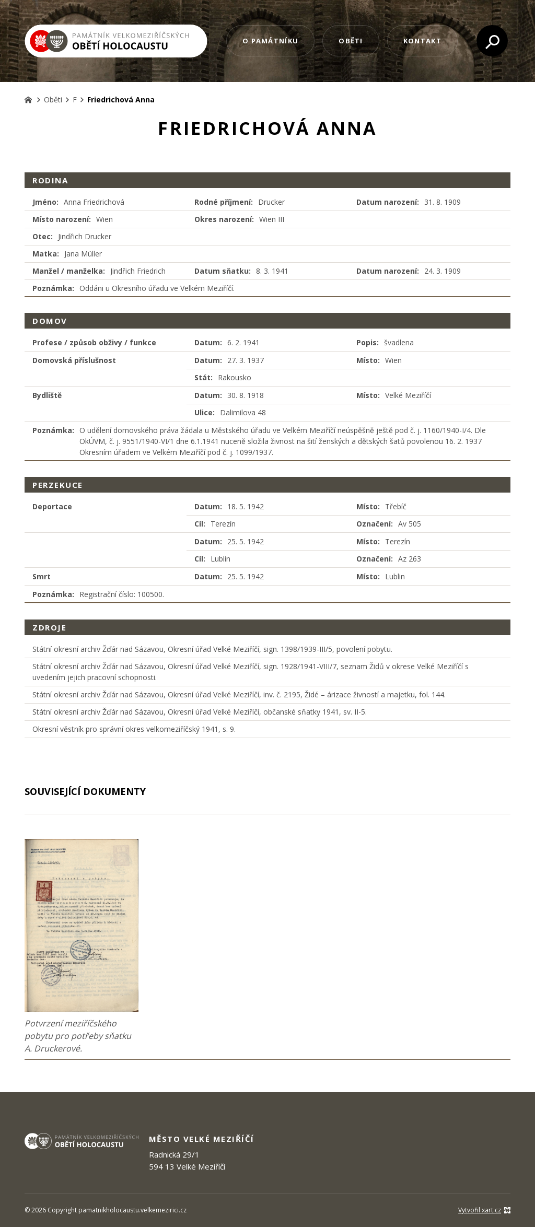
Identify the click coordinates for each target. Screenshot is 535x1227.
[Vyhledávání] (492, 40)
